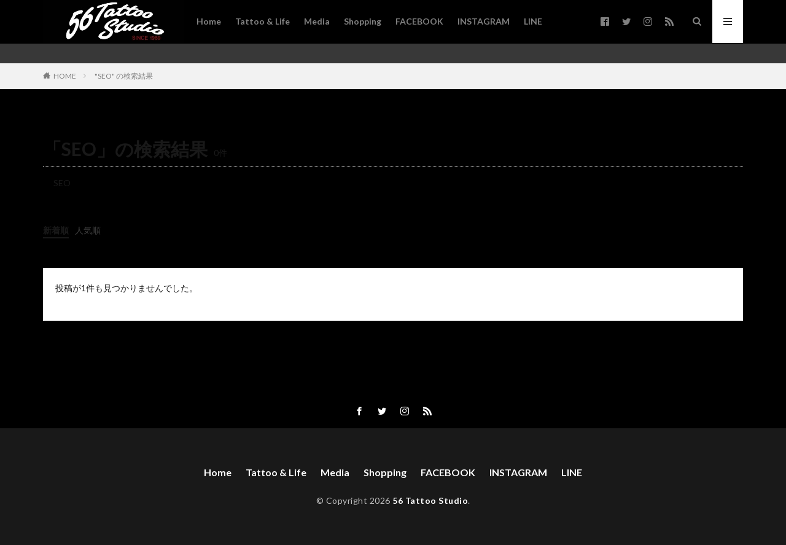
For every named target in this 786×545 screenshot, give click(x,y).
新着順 (56, 230)
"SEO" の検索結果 (124, 75)
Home (208, 21)
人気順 (88, 230)
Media (317, 21)
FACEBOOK (419, 21)
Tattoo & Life (262, 21)
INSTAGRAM (483, 21)
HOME (64, 75)
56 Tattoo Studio (430, 500)
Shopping (362, 21)
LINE (533, 21)
